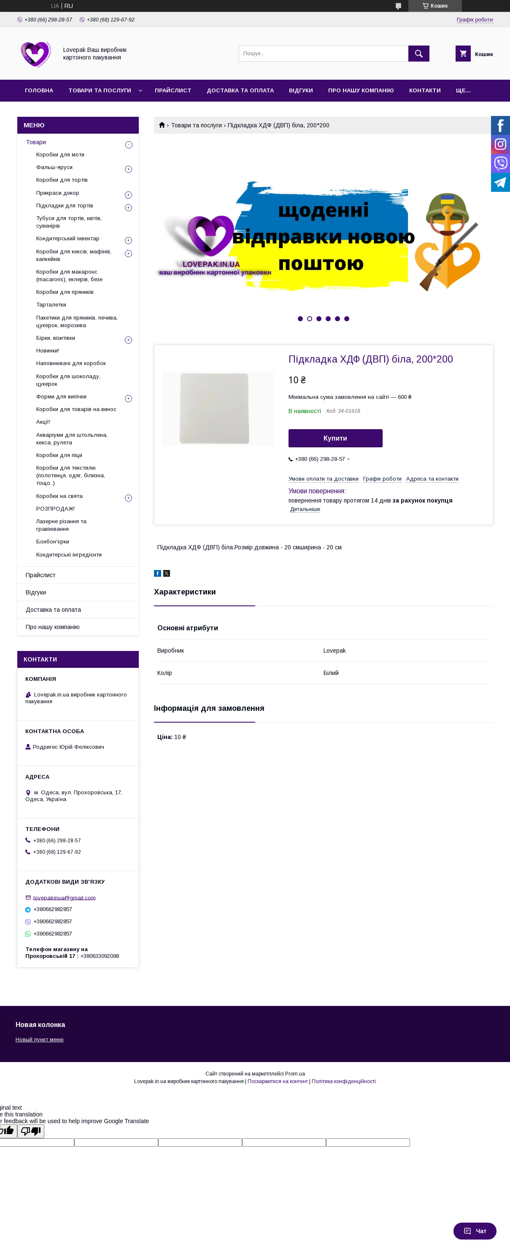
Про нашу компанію (361, 90)
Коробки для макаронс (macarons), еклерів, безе (69, 275)
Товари (36, 142)
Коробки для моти (60, 154)
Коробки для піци (59, 455)
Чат (475, 1231)
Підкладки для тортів (64, 205)
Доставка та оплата (240, 90)
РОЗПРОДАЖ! (55, 509)
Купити (335, 438)
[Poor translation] (30, 1131)
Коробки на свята (59, 496)
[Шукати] (418, 54)
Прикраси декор (57, 193)
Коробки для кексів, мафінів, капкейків (73, 255)
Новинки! (47, 350)
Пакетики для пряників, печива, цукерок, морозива (77, 321)
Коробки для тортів (62, 180)
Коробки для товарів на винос (76, 409)
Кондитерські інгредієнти (69, 554)
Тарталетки (51, 304)
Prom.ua (295, 1074)
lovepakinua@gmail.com (64, 897)
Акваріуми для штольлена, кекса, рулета (72, 439)
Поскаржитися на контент (278, 1081)
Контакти (425, 90)
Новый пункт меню (40, 1039)
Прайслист (173, 90)
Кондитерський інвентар (68, 238)
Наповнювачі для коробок (71, 363)
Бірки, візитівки (55, 338)
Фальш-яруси (54, 167)
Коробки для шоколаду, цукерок (68, 380)
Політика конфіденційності (344, 1081)
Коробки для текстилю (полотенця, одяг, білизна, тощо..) (70, 475)
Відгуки (301, 90)
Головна (39, 90)
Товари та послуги (99, 90)
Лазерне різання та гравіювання (61, 525)
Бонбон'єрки (52, 541)
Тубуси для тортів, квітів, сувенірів (69, 222)
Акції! (43, 422)
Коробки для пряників (65, 292)
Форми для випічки (61, 396)
